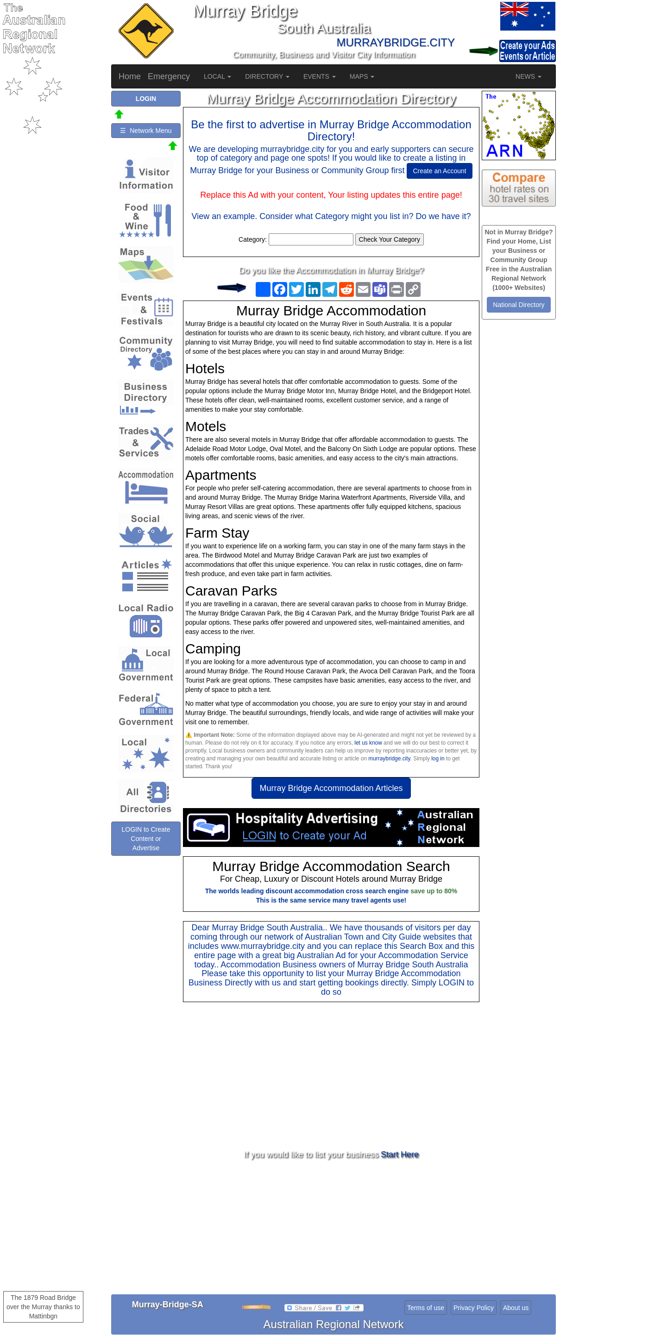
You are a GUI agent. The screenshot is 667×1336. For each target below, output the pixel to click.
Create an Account (439, 171)
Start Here (400, 1154)
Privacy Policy (473, 1307)
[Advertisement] (331, 1076)
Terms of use (425, 1307)
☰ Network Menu (145, 130)
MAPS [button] (362, 76)
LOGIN (452, 982)
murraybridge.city (389, 758)
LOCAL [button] (217, 76)
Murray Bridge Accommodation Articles (331, 788)
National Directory (518, 304)
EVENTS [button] (319, 76)
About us (516, 1307)
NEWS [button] (528, 76)
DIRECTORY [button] (267, 76)
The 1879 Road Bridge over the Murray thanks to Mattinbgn (43, 1307)
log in (437, 758)
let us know (368, 743)
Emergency (169, 76)
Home (130, 76)
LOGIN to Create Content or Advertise (145, 839)
